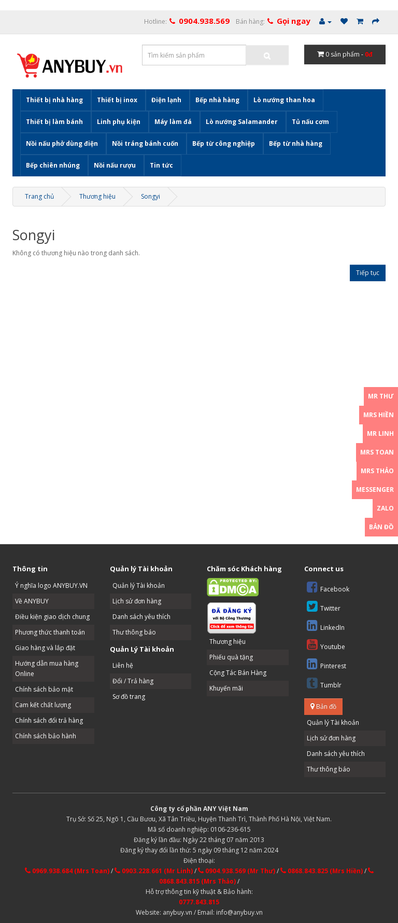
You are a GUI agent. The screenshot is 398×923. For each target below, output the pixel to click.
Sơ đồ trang (128, 696)
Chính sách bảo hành (45, 736)
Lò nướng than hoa (284, 99)
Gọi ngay (293, 21)
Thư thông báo (134, 632)
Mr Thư (381, 396)
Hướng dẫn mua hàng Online (46, 668)
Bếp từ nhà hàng (295, 143)
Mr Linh (380, 433)
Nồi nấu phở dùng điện (62, 143)
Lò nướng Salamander (242, 121)
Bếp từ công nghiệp (223, 143)
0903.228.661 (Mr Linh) (154, 870)
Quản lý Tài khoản (138, 585)
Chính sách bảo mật (44, 689)
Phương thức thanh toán (50, 632)
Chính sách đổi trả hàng (49, 720)
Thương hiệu (97, 196)
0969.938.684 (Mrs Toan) (67, 870)
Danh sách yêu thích (141, 616)
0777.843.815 (199, 902)
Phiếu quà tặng (231, 657)
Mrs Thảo (377, 470)
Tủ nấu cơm (310, 121)
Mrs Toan (377, 452)
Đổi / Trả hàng (132, 681)
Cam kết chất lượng (43, 704)
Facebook (328, 587)
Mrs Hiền (378, 414)
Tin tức (161, 165)
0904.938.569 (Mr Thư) (236, 870)
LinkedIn (326, 625)
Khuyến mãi (226, 688)
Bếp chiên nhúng (53, 165)
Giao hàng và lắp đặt (45, 647)
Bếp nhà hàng (217, 99)
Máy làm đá (173, 121)
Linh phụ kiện (118, 121)
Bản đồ (323, 706)
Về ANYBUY (32, 601)
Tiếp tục (367, 272)
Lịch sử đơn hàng (136, 601)
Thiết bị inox (117, 99)
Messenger (375, 489)
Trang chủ (39, 196)
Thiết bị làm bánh (54, 121)
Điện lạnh (166, 99)
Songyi (150, 196)
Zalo (385, 508)
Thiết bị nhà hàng (54, 99)
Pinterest (326, 663)
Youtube (326, 644)
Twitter (323, 606)
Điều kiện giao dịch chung (52, 616)
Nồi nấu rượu (115, 165)
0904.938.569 (204, 21)
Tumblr (324, 683)
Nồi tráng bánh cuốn (145, 143)
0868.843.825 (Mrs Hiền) (321, 870)
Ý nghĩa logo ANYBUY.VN (51, 585)
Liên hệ (122, 665)
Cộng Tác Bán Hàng (237, 672)
